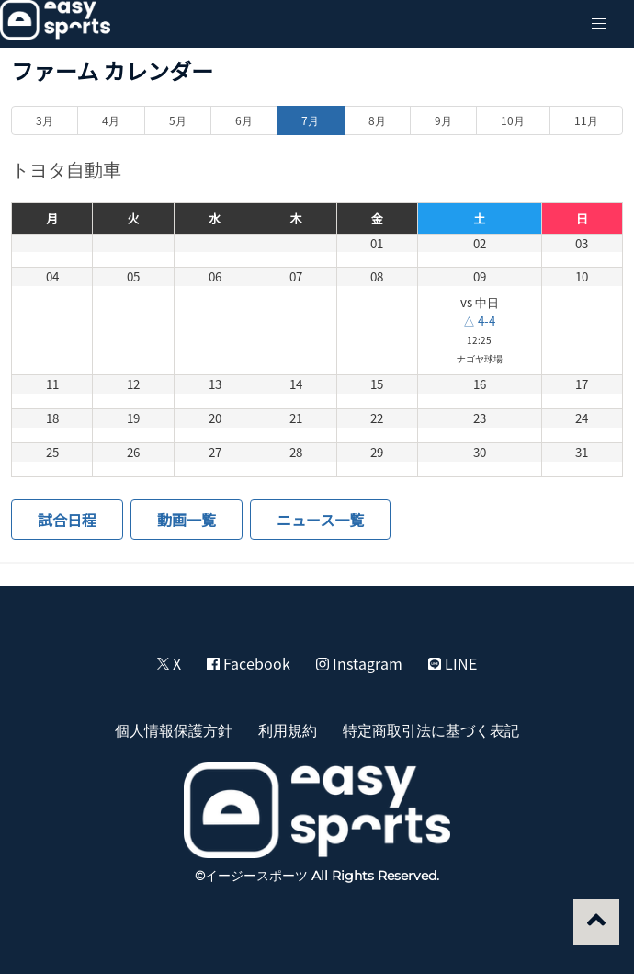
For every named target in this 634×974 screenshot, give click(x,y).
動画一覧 (186, 520)
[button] (599, 24)
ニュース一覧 (320, 520)
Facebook (248, 663)
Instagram (359, 663)
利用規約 (287, 729)
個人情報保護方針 (173, 729)
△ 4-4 (479, 320)
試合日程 (67, 520)
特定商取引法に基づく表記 (431, 729)
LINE (452, 663)
